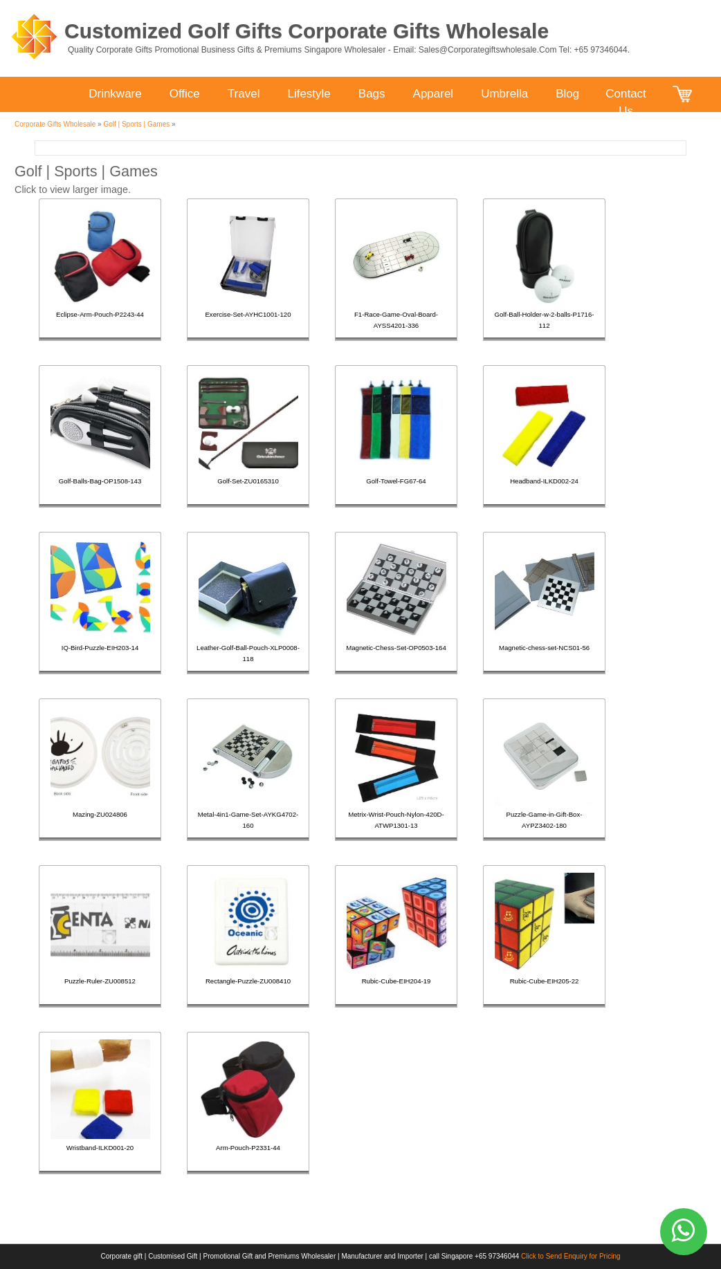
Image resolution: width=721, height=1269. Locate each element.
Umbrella (504, 93)
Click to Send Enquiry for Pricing (570, 1256)
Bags (371, 93)
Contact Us (625, 95)
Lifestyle (308, 93)
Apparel (433, 93)
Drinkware (115, 93)
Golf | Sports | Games (136, 124)
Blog (567, 93)
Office (185, 93)
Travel (244, 93)
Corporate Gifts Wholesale (55, 124)
